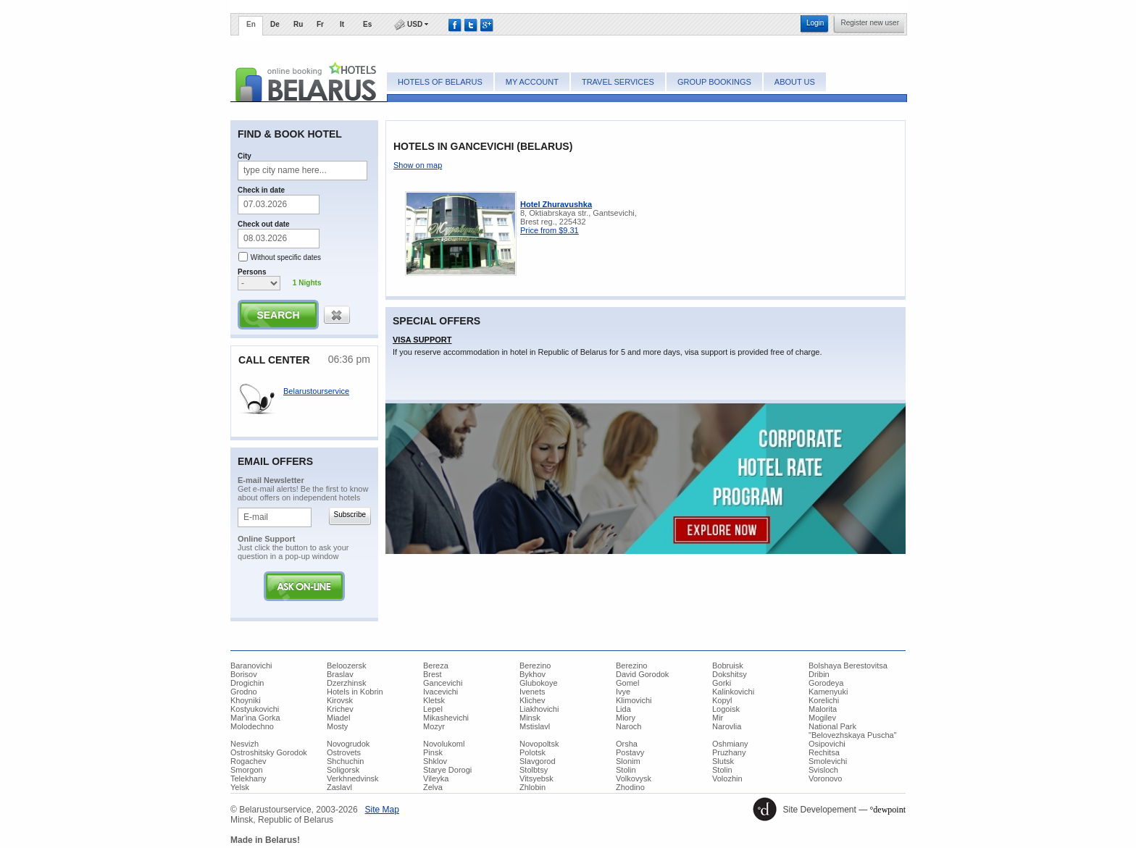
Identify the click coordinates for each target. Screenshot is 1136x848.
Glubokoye (538, 683)
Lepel (433, 709)
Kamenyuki (828, 691)
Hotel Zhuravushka (556, 204)
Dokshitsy (729, 674)
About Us (794, 81)
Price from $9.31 (549, 230)
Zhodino (630, 787)
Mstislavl (534, 726)
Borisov (243, 674)
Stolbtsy (533, 769)
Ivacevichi (440, 691)
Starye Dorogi (447, 769)
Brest (432, 674)
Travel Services (618, 81)
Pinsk (433, 752)
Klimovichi (634, 700)
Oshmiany (730, 743)
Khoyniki (245, 700)
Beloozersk (346, 665)
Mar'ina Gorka (255, 717)
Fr (320, 24)
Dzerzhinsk (346, 683)
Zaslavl (339, 787)
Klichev (532, 700)
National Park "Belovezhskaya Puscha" (853, 730)
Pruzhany (729, 752)
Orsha (627, 743)
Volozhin (727, 778)
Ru (298, 24)
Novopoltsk (539, 743)
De (275, 24)
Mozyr (434, 726)
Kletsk (434, 700)
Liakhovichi (539, 709)
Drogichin (247, 683)
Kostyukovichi (254, 709)
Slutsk (723, 761)
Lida (623, 709)
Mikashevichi (446, 717)
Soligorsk (343, 769)
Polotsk (532, 752)
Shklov (435, 761)
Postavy (630, 752)
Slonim (628, 761)
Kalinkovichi (733, 691)
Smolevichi (828, 761)
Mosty (337, 726)
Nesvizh (244, 743)
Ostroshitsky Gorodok (268, 752)
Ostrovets (344, 752)
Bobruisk (727, 665)
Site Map (382, 810)
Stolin (626, 769)
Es (367, 24)
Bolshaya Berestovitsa (848, 665)
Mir (717, 717)
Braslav (340, 674)
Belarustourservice (316, 391)
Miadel (338, 717)
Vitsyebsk (536, 778)
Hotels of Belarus (440, 81)
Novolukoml (443, 743)
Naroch (628, 726)
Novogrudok (348, 743)
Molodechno (252, 726)
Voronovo (825, 778)
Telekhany (248, 778)
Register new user (869, 23)
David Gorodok (642, 674)
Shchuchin (345, 761)
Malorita (823, 709)
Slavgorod (537, 761)
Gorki (721, 683)
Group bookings (714, 81)
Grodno (243, 691)
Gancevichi (442, 683)
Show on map (417, 165)
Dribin (819, 674)
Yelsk (239, 787)
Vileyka (435, 778)
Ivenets (532, 691)
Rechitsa (824, 752)
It (342, 24)
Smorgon (246, 769)
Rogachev (248, 761)
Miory (625, 717)
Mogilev (822, 717)
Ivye (623, 691)
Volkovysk (633, 778)
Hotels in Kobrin (355, 691)
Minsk (529, 717)
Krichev (340, 709)
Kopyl (722, 700)
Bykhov (532, 674)
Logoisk (726, 709)
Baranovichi (251, 665)
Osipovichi (827, 743)
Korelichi (824, 700)
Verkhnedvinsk (353, 778)
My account (532, 81)
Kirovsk (340, 700)
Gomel (627, 683)
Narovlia (726, 726)
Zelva (433, 787)
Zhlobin (532, 787)
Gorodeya (826, 683)
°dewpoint (888, 810)
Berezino (535, 665)
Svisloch (823, 769)
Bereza (435, 665)
